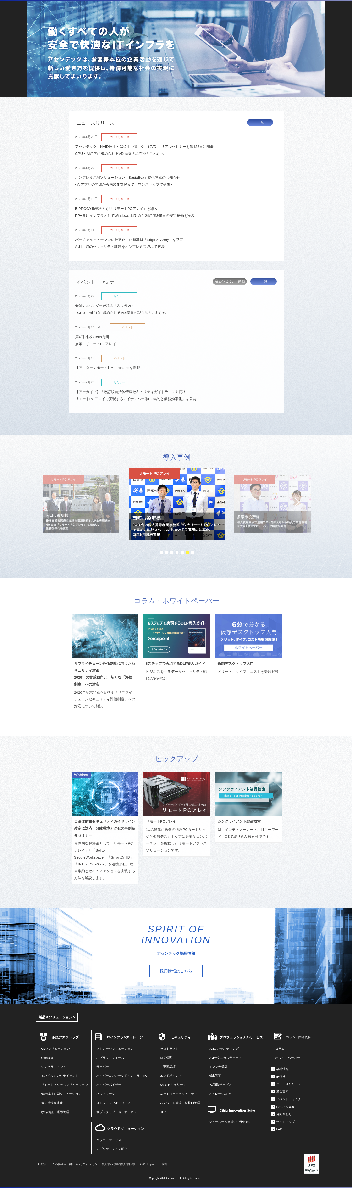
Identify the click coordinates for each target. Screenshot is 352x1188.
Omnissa (47, 1058)
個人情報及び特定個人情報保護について (123, 1164)
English (151, 1164)
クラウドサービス (108, 1140)
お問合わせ (284, 1114)
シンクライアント (53, 1067)
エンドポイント (171, 1075)
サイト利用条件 (57, 1164)
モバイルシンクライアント (59, 1075)
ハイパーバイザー (108, 1085)
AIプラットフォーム (110, 1058)
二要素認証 (168, 1067)
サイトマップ (285, 1122)
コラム (280, 1048)
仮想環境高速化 (52, 1103)
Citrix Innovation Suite (237, 1110)
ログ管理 (166, 1058)
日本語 (164, 1164)
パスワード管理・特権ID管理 (180, 1103)
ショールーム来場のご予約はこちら (233, 1122)
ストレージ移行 (220, 1094)
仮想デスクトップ (65, 1037)
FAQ (279, 1129)
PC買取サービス (220, 1085)
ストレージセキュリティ (113, 1103)
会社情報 (282, 1069)
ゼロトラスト (169, 1048)
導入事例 (282, 1091)
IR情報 (281, 1076)
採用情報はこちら (176, 971)
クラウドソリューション (125, 1129)
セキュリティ (181, 1037)
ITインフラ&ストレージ (125, 1037)
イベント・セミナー (290, 1099)
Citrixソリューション (55, 1048)
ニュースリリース (288, 1084)
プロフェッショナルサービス (241, 1037)
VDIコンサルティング (224, 1048)
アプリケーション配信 (111, 1149)
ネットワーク (105, 1094)
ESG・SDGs (285, 1107)
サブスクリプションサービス (116, 1112)
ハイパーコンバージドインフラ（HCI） (123, 1075)
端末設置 (215, 1075)
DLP (163, 1112)
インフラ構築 (218, 1067)
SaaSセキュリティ (173, 1085)
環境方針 (42, 1164)
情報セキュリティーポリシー (83, 1164)
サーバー (102, 1067)
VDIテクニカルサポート (225, 1058)
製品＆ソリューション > (57, 1017)
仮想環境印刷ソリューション (61, 1094)
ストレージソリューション (115, 1048)
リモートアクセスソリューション (64, 1085)
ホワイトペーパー (287, 1058)
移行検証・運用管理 (55, 1112)
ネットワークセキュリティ (178, 1094)
